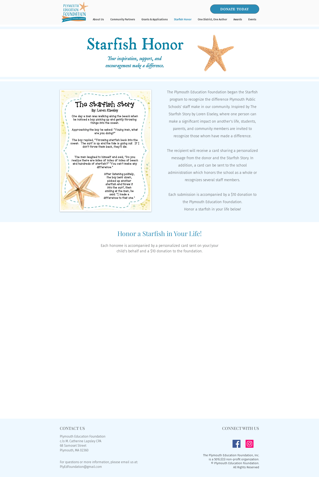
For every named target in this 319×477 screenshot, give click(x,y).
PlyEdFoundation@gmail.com (81, 467)
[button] (237, 19)
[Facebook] (236, 444)
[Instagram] (249, 444)
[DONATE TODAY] (234, 9)
